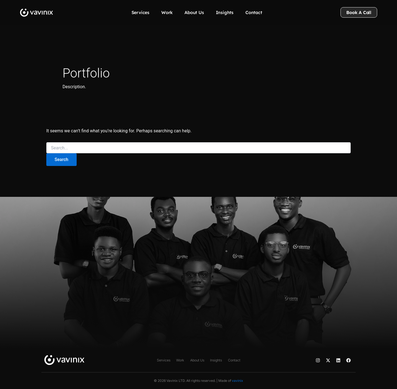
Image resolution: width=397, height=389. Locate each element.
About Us (194, 12)
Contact (253, 12)
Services (140, 12)
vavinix (237, 381)
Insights (225, 12)
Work (167, 12)
